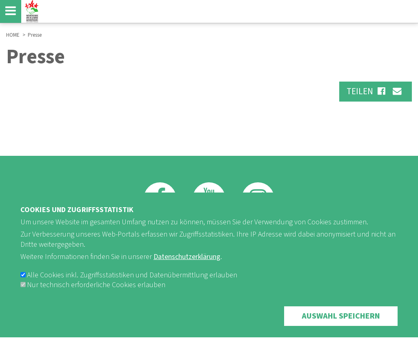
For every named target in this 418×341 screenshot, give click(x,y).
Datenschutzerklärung (186, 266)
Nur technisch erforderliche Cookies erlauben (96, 295)
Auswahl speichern (341, 326)
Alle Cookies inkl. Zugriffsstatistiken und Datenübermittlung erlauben (132, 285)
